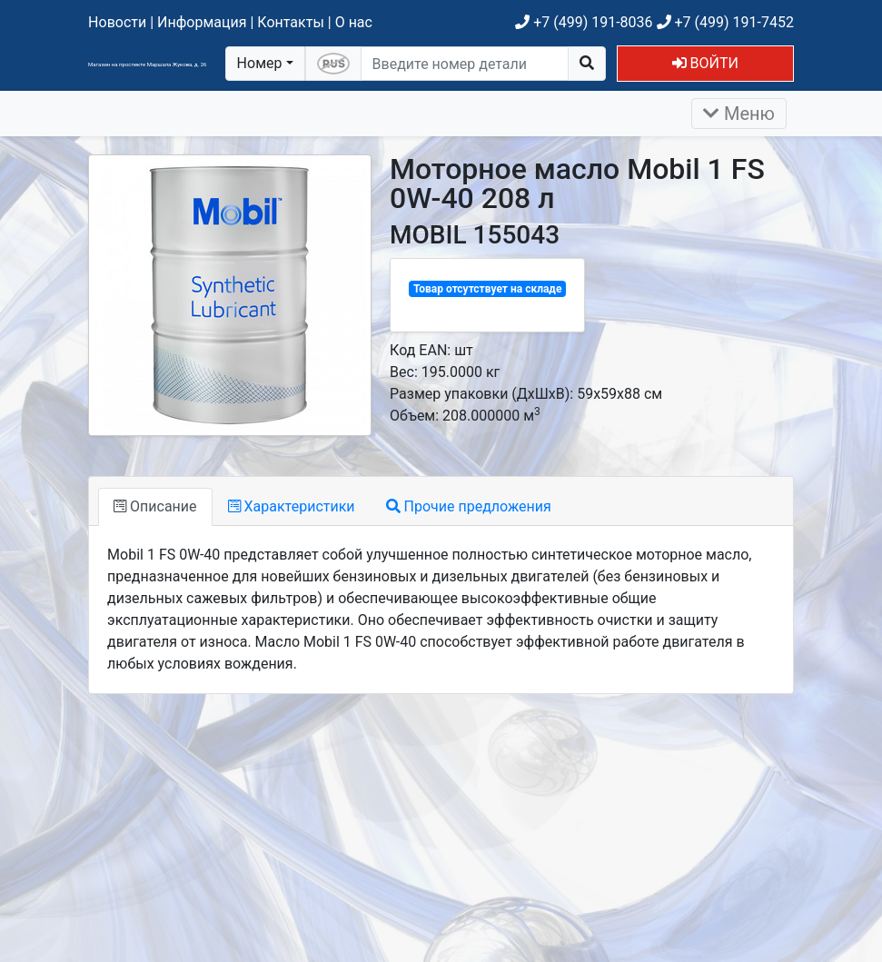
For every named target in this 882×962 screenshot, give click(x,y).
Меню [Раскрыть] (739, 113)
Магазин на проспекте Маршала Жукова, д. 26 (147, 64)
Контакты (290, 22)
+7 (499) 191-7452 (725, 22)
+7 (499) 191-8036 (583, 22)
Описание (155, 506)
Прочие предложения (468, 506)
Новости (117, 22)
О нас (353, 22)
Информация (201, 22)
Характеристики (291, 506)
